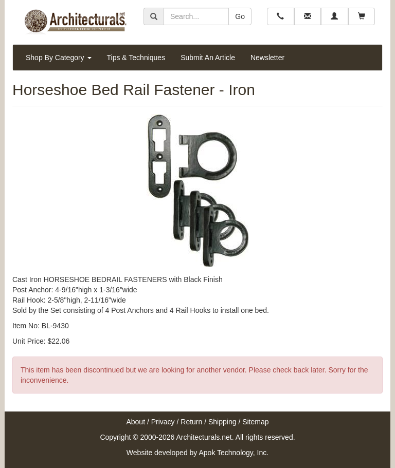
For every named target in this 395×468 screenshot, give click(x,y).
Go (240, 16)
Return (191, 422)
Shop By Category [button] (59, 57)
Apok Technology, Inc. (233, 452)
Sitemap (255, 422)
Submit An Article (208, 57)
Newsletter (267, 57)
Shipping (222, 422)
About (135, 422)
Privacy (163, 422)
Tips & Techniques (136, 57)
